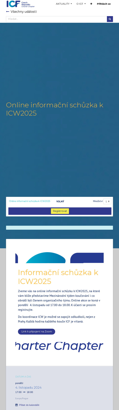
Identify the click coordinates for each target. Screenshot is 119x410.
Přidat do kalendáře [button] (29, 404)
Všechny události (21, 11)
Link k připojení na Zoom (36, 331)
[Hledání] (110, 19)
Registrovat (60, 211)
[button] (91, 4)
